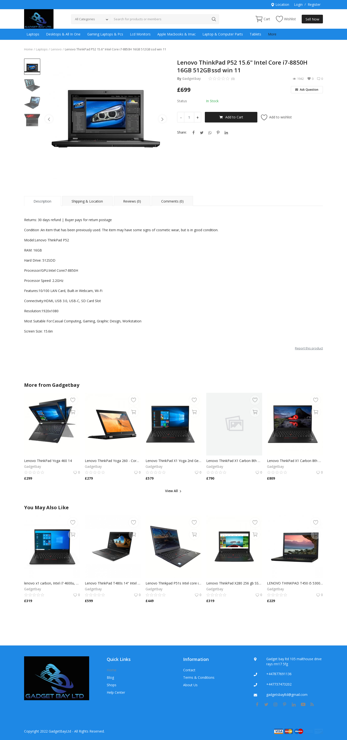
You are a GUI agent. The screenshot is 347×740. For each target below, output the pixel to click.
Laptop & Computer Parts (222, 34)
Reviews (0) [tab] (132, 201)
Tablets (255, 34)
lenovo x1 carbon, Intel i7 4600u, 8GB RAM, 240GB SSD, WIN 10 (52, 583)
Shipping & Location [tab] (87, 201)
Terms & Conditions (198, 677)
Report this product (309, 348)
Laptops (33, 34)
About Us (190, 685)
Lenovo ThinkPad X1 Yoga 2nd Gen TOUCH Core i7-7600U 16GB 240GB (173, 460)
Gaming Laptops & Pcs (105, 34)
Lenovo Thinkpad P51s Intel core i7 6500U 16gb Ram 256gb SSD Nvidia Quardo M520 (173, 583)
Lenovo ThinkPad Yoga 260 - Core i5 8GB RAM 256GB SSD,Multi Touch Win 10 (113, 460)
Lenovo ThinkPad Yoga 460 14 (48, 460)
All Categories (85, 19)
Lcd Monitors (140, 34)
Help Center (116, 692)
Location (280, 4)
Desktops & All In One (63, 34)
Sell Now (312, 19)
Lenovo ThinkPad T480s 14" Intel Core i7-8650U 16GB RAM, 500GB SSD (113, 583)
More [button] (272, 34)
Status (182, 101)
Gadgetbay (191, 78)
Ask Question (306, 90)
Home (28, 49)
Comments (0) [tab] (172, 201)
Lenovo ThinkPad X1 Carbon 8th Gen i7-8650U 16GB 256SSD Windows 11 (234, 460)
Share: (182, 132)
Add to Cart (231, 117)
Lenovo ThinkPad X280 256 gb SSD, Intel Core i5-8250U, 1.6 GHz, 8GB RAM (234, 583)
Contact (189, 670)
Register (314, 4)
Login (298, 4)
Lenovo (56, 49)
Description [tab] (42, 201)
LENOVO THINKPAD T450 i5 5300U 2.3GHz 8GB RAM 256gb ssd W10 (295, 583)
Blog (110, 677)
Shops (111, 685)
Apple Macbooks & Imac (176, 34)
